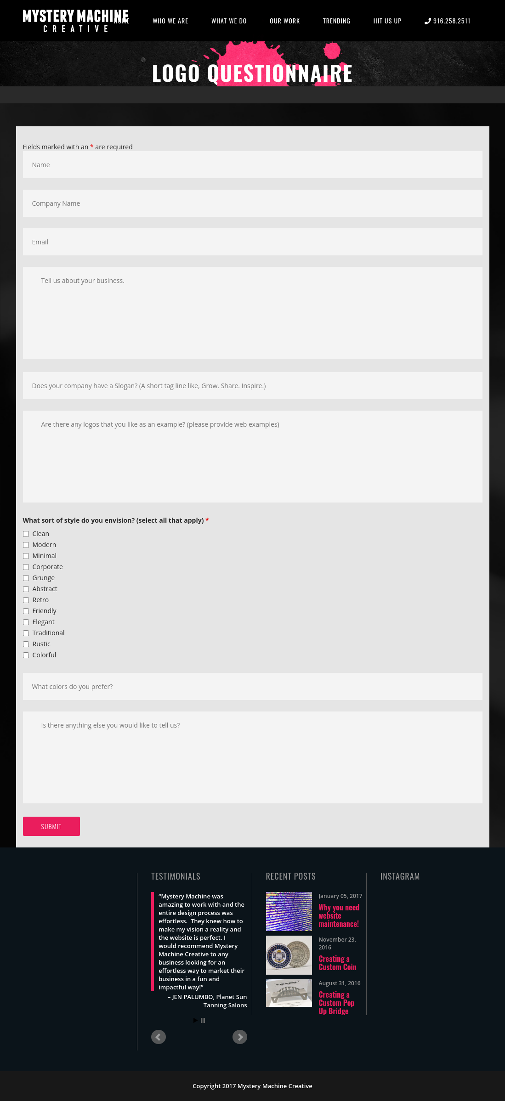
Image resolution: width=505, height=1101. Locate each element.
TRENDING (337, 20)
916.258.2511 (448, 20)
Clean (41, 533)
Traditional (49, 632)
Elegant (44, 621)
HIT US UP (388, 20)
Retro (41, 599)
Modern (45, 544)
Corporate (48, 566)
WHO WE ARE (170, 20)
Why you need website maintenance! (339, 915)
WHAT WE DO (229, 20)
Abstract (45, 588)
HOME (122, 20)
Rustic (42, 643)
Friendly (45, 610)
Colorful (45, 654)
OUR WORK (285, 20)
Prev (158, 1037)
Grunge (44, 577)
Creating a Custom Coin (338, 962)
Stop (203, 1020)
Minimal (45, 555)
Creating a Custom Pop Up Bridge (337, 1002)
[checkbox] (26, 534)
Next (240, 1037)
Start (195, 1020)
